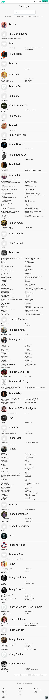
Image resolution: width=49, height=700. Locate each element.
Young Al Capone (5, 497)
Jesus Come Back (5, 80)
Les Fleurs (27, 356)
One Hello (27, 599)
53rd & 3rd (27, 270)
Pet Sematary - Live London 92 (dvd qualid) (34, 314)
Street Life (3, 599)
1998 (26, 472)
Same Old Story (4, 600)
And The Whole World (29, 78)
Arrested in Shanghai (5, 454)
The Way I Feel (28, 475)
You (2, 625)
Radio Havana (4, 457)
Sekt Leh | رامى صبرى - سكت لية (8, 402)
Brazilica (3, 350)
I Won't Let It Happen (5, 302)
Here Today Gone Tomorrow (31, 277)
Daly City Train (28, 491)
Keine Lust (27, 179)
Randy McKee (16, 654)
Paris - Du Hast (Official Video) (31, 208)
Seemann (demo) (5, 207)
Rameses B (15, 116)
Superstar (27, 571)
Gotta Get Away (4, 671)
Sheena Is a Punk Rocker (30, 300)
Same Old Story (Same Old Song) (8, 598)
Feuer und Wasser (5, 194)
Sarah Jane (27, 353)
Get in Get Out (28, 518)
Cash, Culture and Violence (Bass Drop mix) (10, 475)
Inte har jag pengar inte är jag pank (8, 433)
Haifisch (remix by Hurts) (6, 203)
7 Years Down (4, 479)
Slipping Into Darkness (6, 358)
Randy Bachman (17, 577)
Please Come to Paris (29, 583)
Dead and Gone (4, 468)
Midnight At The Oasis (6, 376)
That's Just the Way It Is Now (7, 484)
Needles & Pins (28, 285)
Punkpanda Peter (5, 509)
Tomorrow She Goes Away (6, 278)
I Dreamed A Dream (29, 159)
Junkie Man (27, 465)
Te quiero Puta (28, 183)
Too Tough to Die (4, 304)
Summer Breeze (28, 357)
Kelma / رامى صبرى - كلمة (30, 402)
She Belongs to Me (5, 313)
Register (36, 1)
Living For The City (5, 352)
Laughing (3, 583)
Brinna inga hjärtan (29, 433)
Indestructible (27, 482)
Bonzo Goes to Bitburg (29, 262)
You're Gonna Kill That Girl (30, 259)
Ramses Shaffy (17, 329)
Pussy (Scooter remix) (29, 189)
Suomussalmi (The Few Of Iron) (8, 47)
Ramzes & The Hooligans (22, 408)
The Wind (3, 530)
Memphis (3, 477)
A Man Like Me (4, 649)
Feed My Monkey (5, 323)
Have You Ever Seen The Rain (31, 310)
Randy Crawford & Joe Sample (25, 607)
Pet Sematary (4, 296)
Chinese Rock (28, 306)
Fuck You (3, 456)
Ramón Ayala (16, 222)
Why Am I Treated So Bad (30, 364)
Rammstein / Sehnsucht (30, 201)
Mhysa (2, 150)
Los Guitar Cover (28, 215)
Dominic (3, 247)
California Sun (4, 306)
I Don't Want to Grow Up (6, 270)
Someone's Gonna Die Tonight (31, 492)
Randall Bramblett (18, 514)
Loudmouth (3, 311)
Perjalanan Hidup (5, 169)
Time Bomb (3, 467)
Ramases (14, 74)
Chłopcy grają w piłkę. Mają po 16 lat (9, 413)
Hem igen (27, 431)
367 (34, 675)
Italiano (3, 697)
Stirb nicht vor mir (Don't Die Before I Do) (33, 193)
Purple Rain (3, 596)
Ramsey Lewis (16, 339)
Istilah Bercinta (4, 170)
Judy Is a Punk (4, 269)
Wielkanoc (27, 413)
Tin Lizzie (3, 581)
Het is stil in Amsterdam (6, 334)
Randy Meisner (17, 663)
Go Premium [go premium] (45, 1)
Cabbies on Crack (28, 273)
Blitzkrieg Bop (4, 287)
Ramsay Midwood (18, 319)
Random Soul (16, 554)
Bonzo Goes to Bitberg (29, 293)
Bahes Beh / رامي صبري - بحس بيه (32, 398)
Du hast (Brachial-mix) (6, 181)
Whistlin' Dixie (28, 645)
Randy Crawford (17, 589)
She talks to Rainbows (29, 308)
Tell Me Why (3, 634)
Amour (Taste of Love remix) (31, 182)
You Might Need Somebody (7, 594)
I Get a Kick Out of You (29, 365)
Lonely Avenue (4, 343)
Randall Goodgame (19, 526)
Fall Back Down (4, 488)
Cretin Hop (27, 272)
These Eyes (3, 584)
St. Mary (3, 480)
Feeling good (27, 613)
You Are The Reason (5, 365)
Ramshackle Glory (19, 381)
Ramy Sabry (15, 393)
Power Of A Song (28, 646)
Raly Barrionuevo (18, 33)
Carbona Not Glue (28, 257)
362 (22, 675)
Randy (12, 563)
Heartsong (3, 668)
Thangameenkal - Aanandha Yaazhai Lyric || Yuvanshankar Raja (34, 48)
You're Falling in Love (5, 367)
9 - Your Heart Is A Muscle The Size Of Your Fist (35, 387)
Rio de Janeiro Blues (29, 611)
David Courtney (28, 471)
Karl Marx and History (5, 569)
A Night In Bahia (4, 349)
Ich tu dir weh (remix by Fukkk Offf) (8, 197)
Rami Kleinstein (17, 134)
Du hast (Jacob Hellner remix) (7, 193)
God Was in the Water (29, 519)
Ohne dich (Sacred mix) (6, 192)
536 (44, 675)
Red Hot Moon (4, 461)
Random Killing (17, 545)
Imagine (3, 602)
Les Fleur (27, 363)
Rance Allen (15, 438)
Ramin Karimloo (17, 155)
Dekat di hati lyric (28, 422)
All (6, 16)
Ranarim (13, 427)
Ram (11, 43)
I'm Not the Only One (29, 467)
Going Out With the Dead (6, 568)
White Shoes (27, 668)
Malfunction (27, 473)
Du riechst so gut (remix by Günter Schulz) (10, 211)
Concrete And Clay (5, 623)
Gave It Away (4, 462)
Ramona (3, 307)
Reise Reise (27, 185)
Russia (2, 238)
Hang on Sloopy (28, 343)
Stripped (26, 204)
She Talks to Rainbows (6, 277)
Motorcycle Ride (28, 458)
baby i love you (28, 292)
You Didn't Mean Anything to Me (8, 308)
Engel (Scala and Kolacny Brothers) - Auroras (34, 216)
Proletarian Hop (28, 568)
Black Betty (3, 69)
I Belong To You (4, 442)
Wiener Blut (3, 209)
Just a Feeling (4, 499)
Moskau (3, 213)
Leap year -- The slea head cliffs (31, 623)
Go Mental (3, 281)
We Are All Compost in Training (7, 388)
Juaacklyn (27, 360)
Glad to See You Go (5, 303)
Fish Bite (26, 345)
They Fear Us (4, 572)
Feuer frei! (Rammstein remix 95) (8, 212)
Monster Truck (28, 325)
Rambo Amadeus (18, 105)
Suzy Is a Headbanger (29, 269)
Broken (2, 159)
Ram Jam (14, 63)
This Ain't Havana (5, 292)
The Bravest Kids (28, 487)
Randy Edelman (17, 619)
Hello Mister (3, 78)
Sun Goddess (27, 358)
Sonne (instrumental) (5, 218)
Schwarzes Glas (4, 183)
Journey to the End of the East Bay (32, 483)
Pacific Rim (3, 148)
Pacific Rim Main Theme (30, 148)
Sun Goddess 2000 (29, 349)
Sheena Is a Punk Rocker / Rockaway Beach (34, 288)
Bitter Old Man (28, 385)
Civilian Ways (27, 469)
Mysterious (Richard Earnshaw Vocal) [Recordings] (12, 559)
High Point (3, 360)
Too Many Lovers (4, 669)
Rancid (12, 448)
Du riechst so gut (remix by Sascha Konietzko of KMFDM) (35, 195)
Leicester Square (4, 495)
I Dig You (3, 357)
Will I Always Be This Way (30, 649)
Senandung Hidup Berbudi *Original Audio (33, 170)
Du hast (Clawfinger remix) (7, 198)
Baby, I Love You (28, 281)
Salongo (3, 363)
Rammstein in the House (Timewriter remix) (10, 182)
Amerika (3, 196)
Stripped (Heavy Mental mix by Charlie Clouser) (11, 179)
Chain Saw (3, 284)
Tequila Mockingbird (29, 354)
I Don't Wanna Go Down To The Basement (34, 307)
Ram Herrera (15, 54)
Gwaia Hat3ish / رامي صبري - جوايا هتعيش (10, 403)
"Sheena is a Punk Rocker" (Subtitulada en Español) (12, 257)
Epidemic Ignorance (5, 571)
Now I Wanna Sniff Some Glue (7, 272)
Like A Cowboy (4, 648)
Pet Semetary (27, 198)
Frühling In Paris (4, 201)
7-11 (2, 265)
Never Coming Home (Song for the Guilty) (10, 385)
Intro (2, 472)
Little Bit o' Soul (4, 273)
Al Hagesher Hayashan (6, 139)
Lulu (2, 492)
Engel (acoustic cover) (29, 212)
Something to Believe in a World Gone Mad (10, 473)
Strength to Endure (29, 268)
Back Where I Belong (5, 490)
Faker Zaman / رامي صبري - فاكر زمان (33, 400)
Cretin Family (27, 283)
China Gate (3, 348)
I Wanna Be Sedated (29, 299)
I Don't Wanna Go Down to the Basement (33, 276)
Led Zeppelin (4, 91)
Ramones (14, 252)
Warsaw (3, 453)
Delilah (26, 348)
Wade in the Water (5, 346)
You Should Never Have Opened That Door (10, 258)
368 (37, 675)
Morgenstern (27, 192)
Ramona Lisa (16, 243)
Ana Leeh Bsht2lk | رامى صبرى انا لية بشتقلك (10, 398)
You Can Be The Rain (5, 519)
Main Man (3, 262)
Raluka (12, 24)
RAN (11, 417)
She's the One (28, 266)
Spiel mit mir (4, 188)
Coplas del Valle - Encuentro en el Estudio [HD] (11, 38)
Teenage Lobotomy (5, 291)
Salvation (3, 494)
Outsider (3, 261)
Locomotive (27, 486)
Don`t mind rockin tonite (6, 100)
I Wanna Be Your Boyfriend (7, 289)
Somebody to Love (5, 314)
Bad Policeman (4, 482)
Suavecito (3, 354)
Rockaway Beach (5, 288)
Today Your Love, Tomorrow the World (33, 258)
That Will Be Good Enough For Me (8, 443)
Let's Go (3, 469)
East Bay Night (28, 498)
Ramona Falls (16, 233)
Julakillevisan (4, 431)
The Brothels (4, 460)
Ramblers (14, 95)
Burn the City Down (5, 458)
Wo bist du (3, 190)
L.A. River (27, 477)
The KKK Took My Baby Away (7, 293)
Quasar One (27, 81)
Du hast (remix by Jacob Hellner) (8, 208)
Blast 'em (27, 461)
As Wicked (27, 453)
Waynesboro (27, 323)
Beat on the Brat (4, 259)
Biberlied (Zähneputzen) (30, 509)
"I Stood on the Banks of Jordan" (32, 442)
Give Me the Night (28, 596)
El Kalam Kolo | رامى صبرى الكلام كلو (32, 399)
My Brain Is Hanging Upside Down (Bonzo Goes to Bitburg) (12, 300)
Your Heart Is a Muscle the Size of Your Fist (10, 387)
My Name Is (3, 204)
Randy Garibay (16, 630)
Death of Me (3, 263)
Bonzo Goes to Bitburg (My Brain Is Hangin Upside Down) (35, 290)
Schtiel (2, 185)
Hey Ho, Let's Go (28, 278)
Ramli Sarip (15, 164)
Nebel (26, 203)
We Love (3, 120)
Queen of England (5, 518)
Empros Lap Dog (4, 476)
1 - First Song (27, 388)
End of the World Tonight (30, 456)
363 (24, 675)
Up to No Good (28, 494)
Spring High (3, 345)
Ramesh (13, 125)
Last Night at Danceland (6, 613)
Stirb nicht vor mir (28, 205)
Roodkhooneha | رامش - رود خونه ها (8, 130)
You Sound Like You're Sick (7, 266)
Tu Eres (3, 58)
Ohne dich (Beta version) (6, 200)
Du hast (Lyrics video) (29, 207)
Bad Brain (27, 265)
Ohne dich (27, 197)
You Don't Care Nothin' (6, 487)
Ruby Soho (27, 484)
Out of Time (27, 302)
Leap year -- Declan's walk (30, 625)
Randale (13, 504)
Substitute (27, 274)
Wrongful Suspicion (5, 491)
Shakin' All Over (28, 581)
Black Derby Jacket (29, 457)
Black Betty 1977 (4, 68)
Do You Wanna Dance (29, 263)
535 (42, 675)
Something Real (4, 646)
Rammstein (15, 175)
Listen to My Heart (5, 295)
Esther (2, 325)
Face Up (26, 480)
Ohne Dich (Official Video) (30, 181)
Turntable (3, 464)
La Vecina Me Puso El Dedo (7, 228)
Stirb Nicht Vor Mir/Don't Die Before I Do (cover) (35, 209)
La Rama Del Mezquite (6, 227)
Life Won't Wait (28, 468)
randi (11, 535)
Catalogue (29, 683)
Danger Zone (4, 276)
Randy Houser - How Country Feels (8, 643)
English (3, 696)
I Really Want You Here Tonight (31, 669)
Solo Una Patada (28, 227)
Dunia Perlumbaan (29, 169)
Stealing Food (4, 549)
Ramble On (15, 86)
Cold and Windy (4, 356)
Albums (24, 683)
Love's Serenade (4, 353)
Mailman (3, 658)
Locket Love (3, 283)
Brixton (26, 462)
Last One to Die (4, 483)
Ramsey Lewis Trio (19, 371)
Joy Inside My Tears (29, 594)
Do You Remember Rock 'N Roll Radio (33, 313)
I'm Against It (27, 261)
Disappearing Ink (4, 521)
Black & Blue (27, 479)
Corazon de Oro (28, 464)
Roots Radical (28, 476)
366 (32, 675)
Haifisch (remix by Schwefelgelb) (8, 186)
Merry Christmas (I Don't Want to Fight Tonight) (35, 287)
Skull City (27, 490)
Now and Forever (28, 569)
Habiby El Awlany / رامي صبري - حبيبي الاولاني (11, 399)
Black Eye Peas (28, 350)
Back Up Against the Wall (6, 486)
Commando (3, 285)
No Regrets (3, 614)
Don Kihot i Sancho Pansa (30, 109)
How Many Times (28, 648)
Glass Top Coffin (28, 80)
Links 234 (27, 200)
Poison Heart (4, 280)
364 (27, 675)
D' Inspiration (4, 422)
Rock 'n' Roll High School (30, 284)
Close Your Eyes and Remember (8, 364)
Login (40, 1)
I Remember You (4, 268)
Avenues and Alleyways (30, 495)
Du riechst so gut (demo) (30, 190)
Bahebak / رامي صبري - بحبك (7, 400)
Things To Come (4, 471)
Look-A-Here (27, 346)
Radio (26, 460)
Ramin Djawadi (17, 144)
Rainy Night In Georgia (29, 598)
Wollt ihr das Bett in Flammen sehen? (9, 189)
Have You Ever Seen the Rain (7, 297)
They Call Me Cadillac (29, 643)
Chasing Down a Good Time (7, 645)
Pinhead (3, 274)
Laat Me (26, 334)
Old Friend (27, 488)
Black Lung (3, 465)
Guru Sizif (3, 111)
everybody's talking (5, 611)
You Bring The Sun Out (6, 595)
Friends (2, 540)
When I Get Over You (29, 600)
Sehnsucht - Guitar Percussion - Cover (33, 211)
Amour (26, 188)
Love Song (27, 352)
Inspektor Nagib (4, 109)
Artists (19, 683)
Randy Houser (16, 639)
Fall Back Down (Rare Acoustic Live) (32, 499)
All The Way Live (28, 361)
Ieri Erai (3, 29)
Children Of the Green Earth (7, 81)
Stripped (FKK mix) (5, 215)
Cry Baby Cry (4, 361)
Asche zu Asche (4, 205)
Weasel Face (4, 310)
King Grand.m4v (28, 521)
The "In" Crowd (28, 376)
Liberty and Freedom (5, 498)
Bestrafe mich (4, 216)
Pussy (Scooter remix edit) (30, 186)
